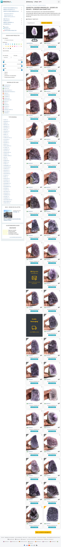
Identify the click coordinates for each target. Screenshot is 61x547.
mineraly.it (31, 541)
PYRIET (6, 176)
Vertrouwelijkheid (18, 537)
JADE (5, 157)
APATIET (6, 129)
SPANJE (6, 93)
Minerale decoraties (9, 9)
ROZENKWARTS (7, 186)
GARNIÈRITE (7, 149)
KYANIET (6, 163)
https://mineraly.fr (49, 539)
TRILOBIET (6, 196)
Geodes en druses (8, 15)
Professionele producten (9, 30)
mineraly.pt (53, 541)
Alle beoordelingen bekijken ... (16, 237)
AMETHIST (6, 124)
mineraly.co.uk (14, 541)
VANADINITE (7, 197)
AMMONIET (6, 126)
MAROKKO (7, 98)
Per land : (15, 55)
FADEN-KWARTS (7, 145)
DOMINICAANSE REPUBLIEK (9, 91)
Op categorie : (5, 38)
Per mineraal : (5, 55)
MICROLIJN (7, 171)
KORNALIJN (6, 160)
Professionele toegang (41, 537)
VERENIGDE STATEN (8, 109)
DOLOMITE (6, 142)
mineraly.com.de (23, 541)
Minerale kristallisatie (9, 16)
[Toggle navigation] (59, 1)
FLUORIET (6, 147)
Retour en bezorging (32, 537)
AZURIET (6, 132)
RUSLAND (6, 106)
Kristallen (35, 5)
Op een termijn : (6, 50)
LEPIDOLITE (6, 168)
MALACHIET (6, 170)
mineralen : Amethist (47, 22)
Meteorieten (7, 24)
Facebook (17, 539)
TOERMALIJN (7, 194)
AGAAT (6, 119)
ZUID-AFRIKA (7, 111)
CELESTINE (6, 139)
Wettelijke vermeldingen (9, 537)
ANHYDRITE (6, 127)
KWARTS (6, 162)
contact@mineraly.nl (40, 539)
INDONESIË (7, 94)
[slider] (3, 62)
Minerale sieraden (8, 22)
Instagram (23, 539)
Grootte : (4, 68)
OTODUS (6, 175)
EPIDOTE (6, 144)
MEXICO (6, 101)
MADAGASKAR (7, 99)
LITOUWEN (6, 96)
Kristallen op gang (8, 13)
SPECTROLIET (7, 191)
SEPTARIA (6, 188)
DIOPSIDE (6, 140)
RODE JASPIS (7, 181)
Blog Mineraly (11, 539)
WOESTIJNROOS (7, 201)
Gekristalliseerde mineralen (11, 11)
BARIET (6, 134)
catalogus (29, 5)
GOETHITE (6, 150)
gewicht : (5, 64)
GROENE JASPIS (7, 152)
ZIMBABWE (6, 112)
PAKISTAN (6, 104)
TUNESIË (6, 107)
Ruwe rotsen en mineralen (10, 7)
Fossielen (6, 20)
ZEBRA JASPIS (7, 202)
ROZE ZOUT (6, 184)
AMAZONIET (7, 121)
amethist (30, 43)
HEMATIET (6, 153)
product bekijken (34, 46)
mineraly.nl (45, 541)
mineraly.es (38, 541)
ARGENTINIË (7, 86)
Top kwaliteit (6, 28)
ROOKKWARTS (7, 183)
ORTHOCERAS (7, 173)
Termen (2, 537)
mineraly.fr (6, 541)
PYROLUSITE (7, 178)
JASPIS (6, 158)
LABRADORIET (7, 165)
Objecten (6, 19)
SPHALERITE (6, 193)
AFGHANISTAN (7, 85)
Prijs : (4, 60)
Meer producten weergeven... (43, 532)
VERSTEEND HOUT (8, 199)
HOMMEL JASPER (7, 155)
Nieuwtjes (6, 27)
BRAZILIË (6, 88)
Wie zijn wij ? (25, 537)
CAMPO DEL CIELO (8, 137)
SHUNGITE (6, 189)
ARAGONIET (6, 131)
